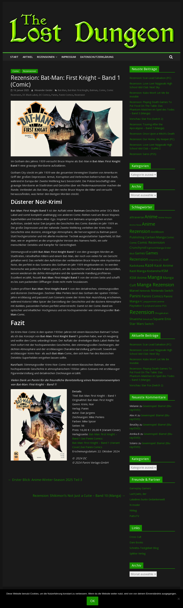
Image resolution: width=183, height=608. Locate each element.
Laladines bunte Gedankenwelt (147, 499)
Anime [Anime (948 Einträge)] (151, 216)
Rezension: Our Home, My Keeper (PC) (152, 139)
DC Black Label (30, 94)
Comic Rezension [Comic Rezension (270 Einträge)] (151, 242)
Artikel (28, 57)
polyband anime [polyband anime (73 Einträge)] (153, 305)
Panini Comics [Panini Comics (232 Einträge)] (152, 296)
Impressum (68, 57)
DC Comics (44, 94)
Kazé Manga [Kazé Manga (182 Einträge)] (138, 271)
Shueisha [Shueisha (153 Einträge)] (136, 319)
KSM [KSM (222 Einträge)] (164, 271)
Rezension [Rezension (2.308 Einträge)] (142, 312)
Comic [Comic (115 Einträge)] (133, 242)
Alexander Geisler (43, 90)
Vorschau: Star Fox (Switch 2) (146, 118)
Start (14, 57)
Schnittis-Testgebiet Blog (144, 548)
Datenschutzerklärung (96, 57)
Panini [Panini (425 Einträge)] (135, 295)
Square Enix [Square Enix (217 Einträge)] (162, 319)
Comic (16, 71)
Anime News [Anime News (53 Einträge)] (135, 225)
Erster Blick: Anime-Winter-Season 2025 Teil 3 (45, 480)
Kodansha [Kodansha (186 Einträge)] (154, 271)
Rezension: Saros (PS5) (143, 154)
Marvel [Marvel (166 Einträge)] (134, 291)
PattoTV (134, 516)
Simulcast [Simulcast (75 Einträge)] (148, 319)
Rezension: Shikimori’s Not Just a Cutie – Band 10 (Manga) (79, 495)
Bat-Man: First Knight (78, 90)
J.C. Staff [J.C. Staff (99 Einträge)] (163, 259)
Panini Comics (66, 94)
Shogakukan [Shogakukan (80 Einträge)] (161, 313)
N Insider (135, 505)
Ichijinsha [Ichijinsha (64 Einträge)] (153, 259)
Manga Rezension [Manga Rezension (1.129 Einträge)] (155, 284)
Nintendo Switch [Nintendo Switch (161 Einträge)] (162, 291)
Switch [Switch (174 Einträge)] (149, 324)
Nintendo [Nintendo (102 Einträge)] (145, 290)
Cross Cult (135, 537)
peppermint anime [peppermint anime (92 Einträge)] (154, 301)
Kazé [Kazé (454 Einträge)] (149, 265)
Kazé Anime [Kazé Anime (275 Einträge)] (163, 265)
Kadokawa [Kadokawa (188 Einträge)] (137, 265)
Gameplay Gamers (140, 488)
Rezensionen (46, 57)
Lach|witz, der (138, 494)
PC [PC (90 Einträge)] (141, 301)
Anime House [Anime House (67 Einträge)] (165, 217)
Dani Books (136, 542)
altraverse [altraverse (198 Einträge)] (137, 217)
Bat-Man (62, 90)
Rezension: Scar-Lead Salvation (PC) (150, 78)
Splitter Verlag (137, 553)
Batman (94, 90)
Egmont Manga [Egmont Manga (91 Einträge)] (155, 247)
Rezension (80, 94)
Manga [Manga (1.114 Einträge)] (154, 277)
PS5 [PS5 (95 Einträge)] (164, 305)
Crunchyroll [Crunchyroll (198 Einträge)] (138, 247)
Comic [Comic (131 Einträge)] (170, 237)
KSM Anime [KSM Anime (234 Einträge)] (138, 277)
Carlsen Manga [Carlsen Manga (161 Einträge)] (155, 237)
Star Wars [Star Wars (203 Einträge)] (137, 324)
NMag (133, 510)
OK (92, 601)
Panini (54, 94)
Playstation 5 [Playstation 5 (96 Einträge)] (137, 305)
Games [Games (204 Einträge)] (140, 253)
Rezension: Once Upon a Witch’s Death (152, 133)
